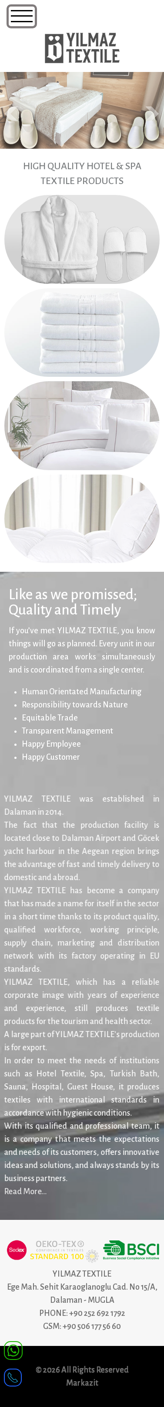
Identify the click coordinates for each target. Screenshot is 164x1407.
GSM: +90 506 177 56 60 (82, 1326)
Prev (11, 113)
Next (153, 113)
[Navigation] (22, 16)
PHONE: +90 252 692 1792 (82, 1313)
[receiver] (13, 1374)
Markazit (82, 1383)
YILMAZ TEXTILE (82, 1274)
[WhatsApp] (13, 1350)
